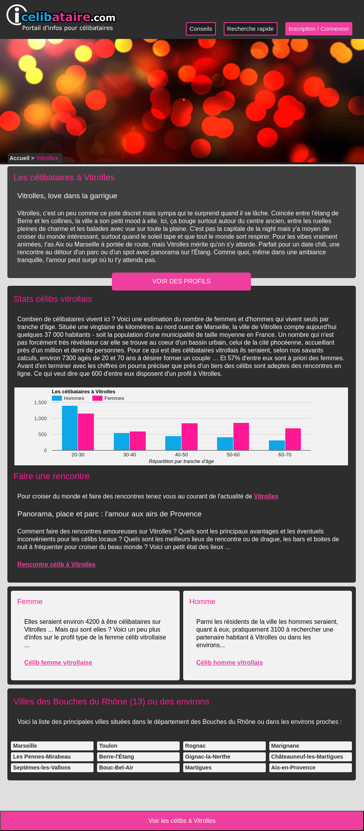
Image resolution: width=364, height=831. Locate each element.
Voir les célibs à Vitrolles (182, 820)
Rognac (195, 746)
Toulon (108, 746)
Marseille (25, 746)
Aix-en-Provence (293, 767)
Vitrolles (266, 496)
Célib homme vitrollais (229, 662)
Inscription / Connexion (319, 28)
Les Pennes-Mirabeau (42, 757)
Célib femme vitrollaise (58, 662)
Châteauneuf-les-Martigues (307, 757)
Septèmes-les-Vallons (42, 767)
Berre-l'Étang (116, 757)
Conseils (200, 28)
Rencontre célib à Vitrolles (57, 564)
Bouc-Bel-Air (116, 767)
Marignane (285, 746)
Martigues (198, 767)
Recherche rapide (250, 28)
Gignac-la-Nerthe (207, 757)
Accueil (20, 158)
